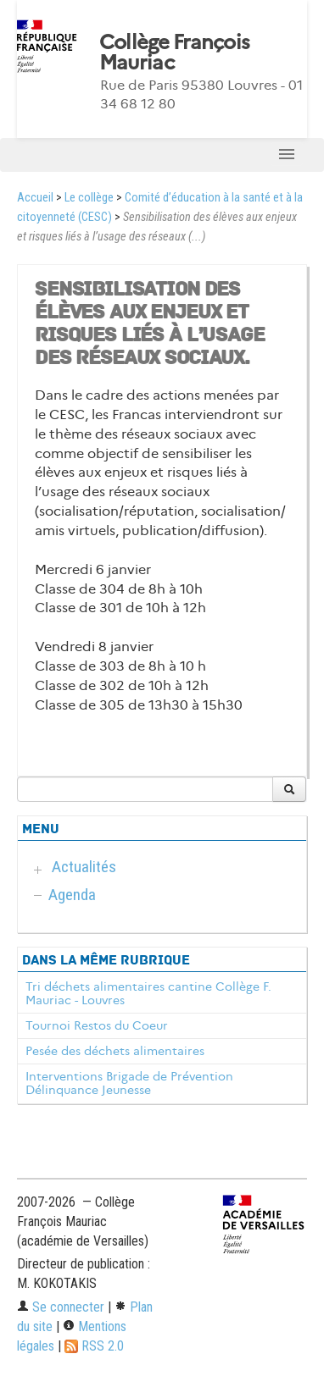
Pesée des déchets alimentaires (114, 1050)
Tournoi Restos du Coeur (96, 1025)
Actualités (84, 866)
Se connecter (60, 1307)
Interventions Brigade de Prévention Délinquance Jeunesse (129, 1083)
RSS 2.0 (94, 1346)
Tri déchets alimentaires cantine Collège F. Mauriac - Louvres (148, 993)
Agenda (72, 894)
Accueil (35, 198)
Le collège (89, 198)
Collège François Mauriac (174, 52)
